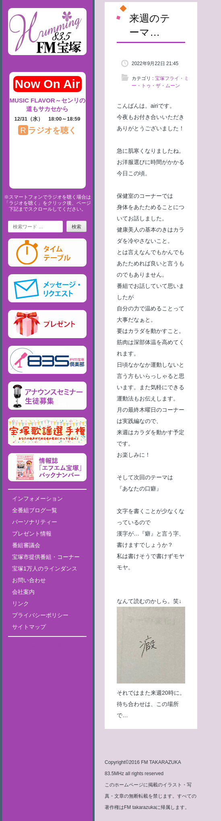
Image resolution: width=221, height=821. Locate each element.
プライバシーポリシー (40, 615)
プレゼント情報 (32, 533)
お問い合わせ (29, 580)
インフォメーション (37, 498)
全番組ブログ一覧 (34, 510)
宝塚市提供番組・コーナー (46, 557)
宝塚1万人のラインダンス (44, 568)
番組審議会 (26, 545)
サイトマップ (29, 627)
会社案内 (23, 592)
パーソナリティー (34, 522)
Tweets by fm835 (47, 646)
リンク (20, 603)
